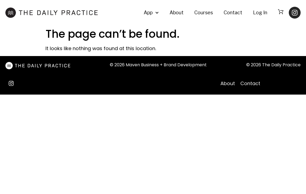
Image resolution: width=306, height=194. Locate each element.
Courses (203, 12)
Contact (233, 12)
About (177, 12)
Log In (260, 12)
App (151, 12)
